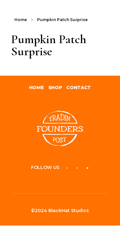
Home (20, 19)
